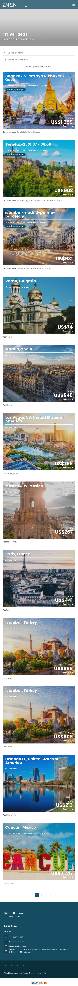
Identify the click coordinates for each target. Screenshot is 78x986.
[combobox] (39, 59)
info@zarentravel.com (18, 946)
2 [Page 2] (41, 895)
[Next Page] (46, 895)
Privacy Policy (43, 973)
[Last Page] (51, 895)
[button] (39, 66)
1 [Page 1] (36, 895)
